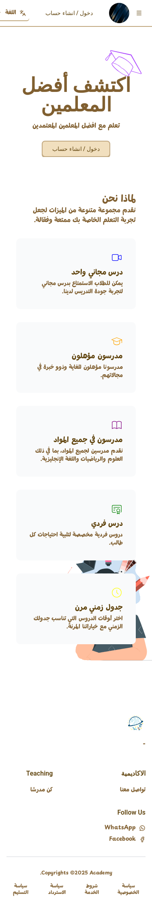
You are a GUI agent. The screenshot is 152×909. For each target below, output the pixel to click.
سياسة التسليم (20, 889)
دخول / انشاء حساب (69, 13)
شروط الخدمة (92, 889)
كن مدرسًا (41, 790)
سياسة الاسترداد (57, 889)
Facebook (127, 839)
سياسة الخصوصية (128, 889)
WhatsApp (125, 828)
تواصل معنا (133, 790)
